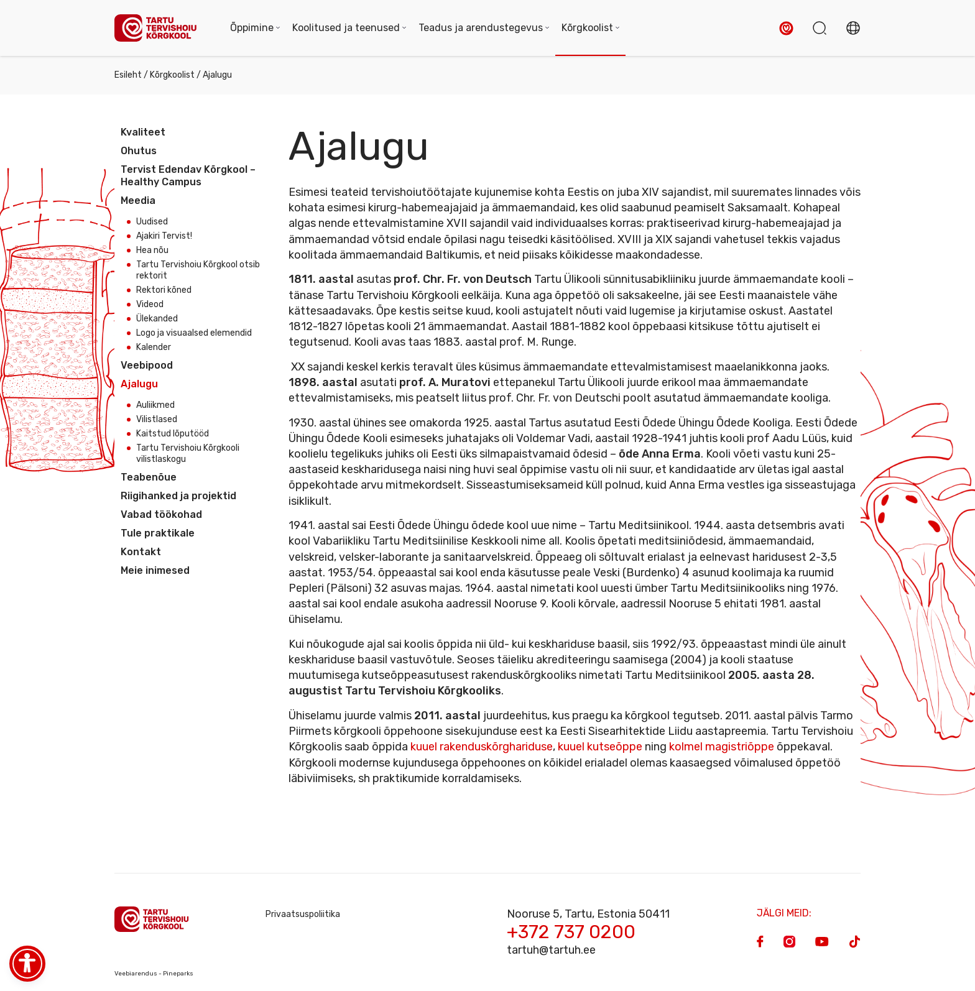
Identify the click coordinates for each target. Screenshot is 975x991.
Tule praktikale (158, 533)
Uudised (152, 221)
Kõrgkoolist (172, 75)
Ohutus (139, 151)
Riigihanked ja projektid (178, 496)
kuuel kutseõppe (600, 747)
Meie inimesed (155, 570)
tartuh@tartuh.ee (551, 950)
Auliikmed (155, 405)
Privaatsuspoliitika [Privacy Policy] (303, 914)
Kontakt (141, 552)
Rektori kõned (164, 290)
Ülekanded (157, 318)
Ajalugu (139, 384)
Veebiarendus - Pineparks (153, 973)
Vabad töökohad (161, 514)
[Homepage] (159, 28)
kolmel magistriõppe (721, 747)
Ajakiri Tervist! (164, 236)
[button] (786, 28)
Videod (150, 304)
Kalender (153, 347)
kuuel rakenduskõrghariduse (481, 747)
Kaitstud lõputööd (172, 433)
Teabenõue (149, 477)
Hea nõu (152, 250)
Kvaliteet (143, 132)
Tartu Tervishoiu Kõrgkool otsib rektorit (198, 270)
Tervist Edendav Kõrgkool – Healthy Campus (188, 176)
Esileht (128, 75)
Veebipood (147, 365)
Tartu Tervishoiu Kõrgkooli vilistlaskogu (187, 453)
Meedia (138, 200)
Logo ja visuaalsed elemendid (194, 333)
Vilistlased (156, 419)
